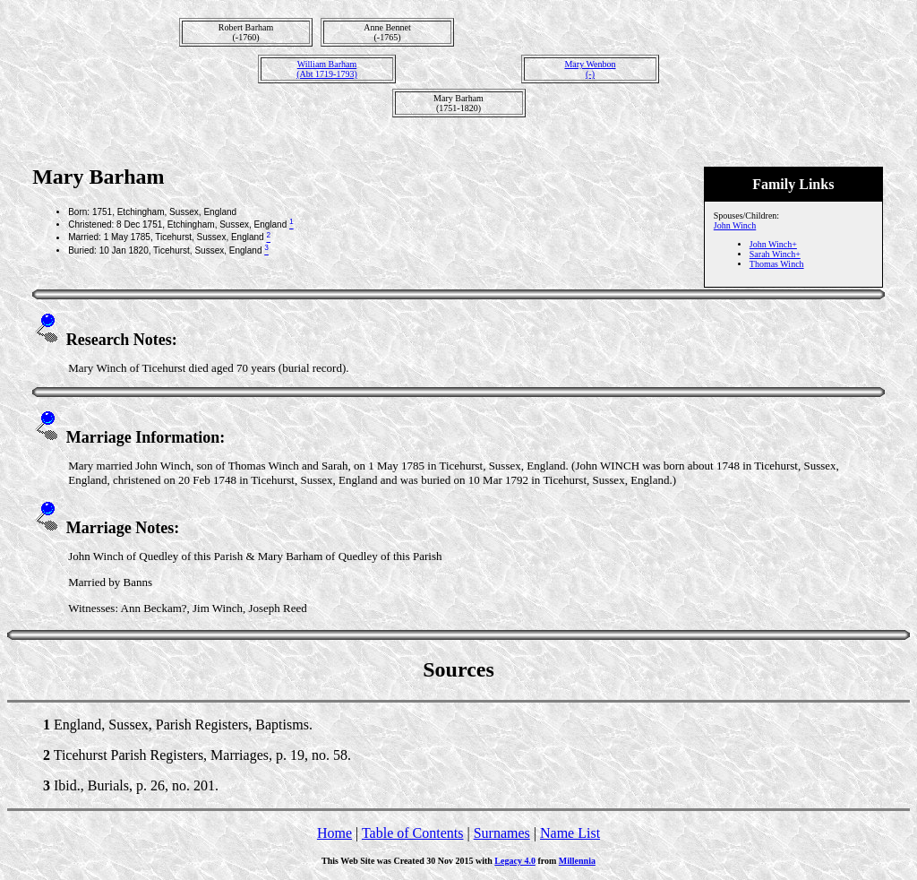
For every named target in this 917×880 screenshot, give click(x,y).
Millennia (577, 861)
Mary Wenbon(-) (589, 69)
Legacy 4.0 (515, 861)
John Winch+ (773, 244)
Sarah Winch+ (775, 254)
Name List (570, 833)
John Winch (735, 225)
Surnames (502, 833)
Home (334, 833)
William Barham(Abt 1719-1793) (326, 69)
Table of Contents (413, 833)
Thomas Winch (777, 264)
